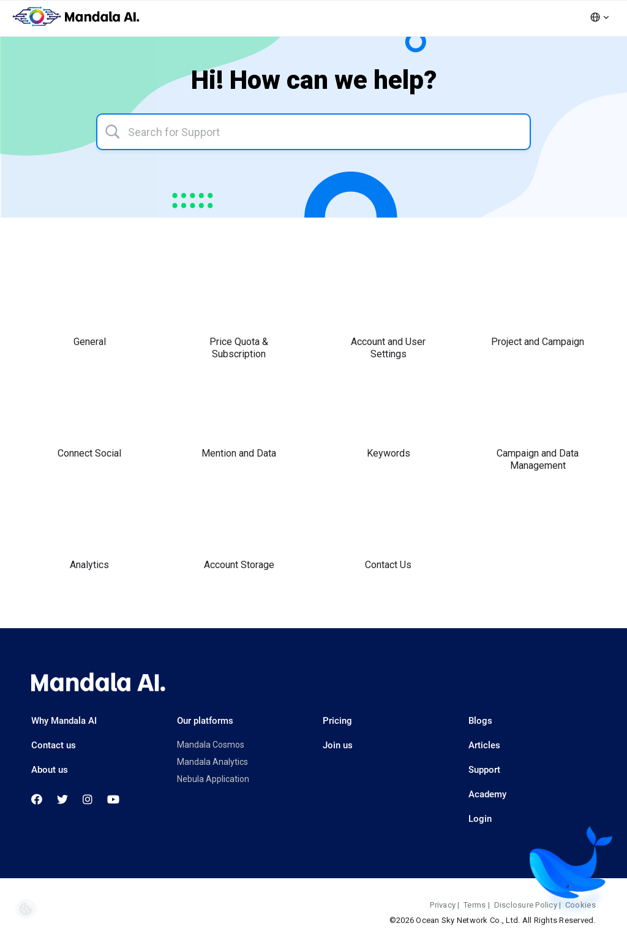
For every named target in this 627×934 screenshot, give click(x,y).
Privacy (443, 904)
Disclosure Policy (525, 904)
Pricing (337, 720)
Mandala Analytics (212, 762)
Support (484, 769)
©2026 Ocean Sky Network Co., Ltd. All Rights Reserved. (492, 920)
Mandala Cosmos (210, 745)
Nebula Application (213, 779)
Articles (484, 745)
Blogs (480, 720)
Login (480, 818)
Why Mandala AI (64, 720)
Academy (487, 794)
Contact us (53, 745)
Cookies (580, 904)
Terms (475, 904)
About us (49, 769)
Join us (338, 745)
